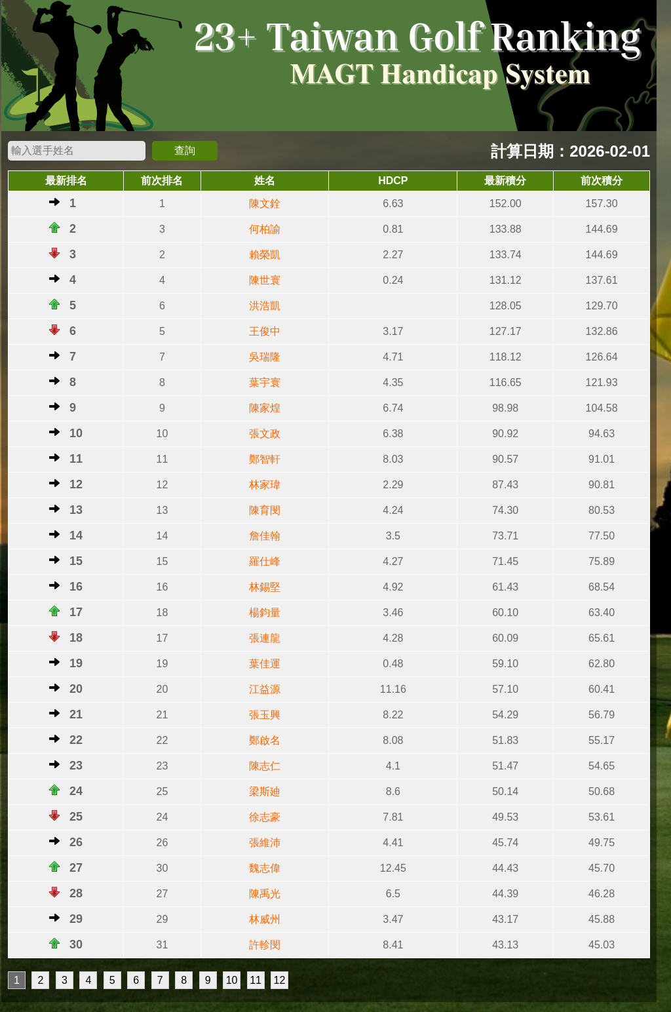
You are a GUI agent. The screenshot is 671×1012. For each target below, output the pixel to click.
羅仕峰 (264, 561)
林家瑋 (264, 484)
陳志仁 (264, 765)
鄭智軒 (264, 459)
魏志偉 (264, 868)
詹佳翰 (264, 535)
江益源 (264, 689)
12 (280, 980)
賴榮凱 (264, 254)
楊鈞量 (264, 612)
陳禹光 (264, 893)
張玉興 (264, 714)
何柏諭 (264, 229)
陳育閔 (264, 510)
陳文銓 (264, 203)
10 (232, 980)
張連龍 (264, 638)
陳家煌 (264, 408)
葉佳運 (264, 663)
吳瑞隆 (264, 356)
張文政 (264, 433)
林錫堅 (264, 587)
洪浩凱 (264, 305)
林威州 (264, 919)
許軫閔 (264, 944)
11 (255, 980)
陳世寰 (264, 280)
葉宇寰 (264, 382)
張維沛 (264, 842)
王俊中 (264, 331)
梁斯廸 (264, 791)
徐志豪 (264, 817)
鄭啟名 (264, 740)
